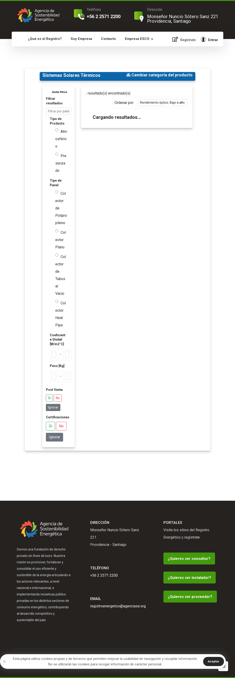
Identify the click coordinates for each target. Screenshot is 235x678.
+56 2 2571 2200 (104, 575)
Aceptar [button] (213, 661)
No (58, 398)
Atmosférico (61, 138)
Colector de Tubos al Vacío (60, 275)
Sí (49, 398)
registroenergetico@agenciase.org (118, 606)
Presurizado (60, 163)
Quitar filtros (59, 92)
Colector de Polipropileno (61, 208)
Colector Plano (60, 239)
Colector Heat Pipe (60, 314)
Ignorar (53, 407)
